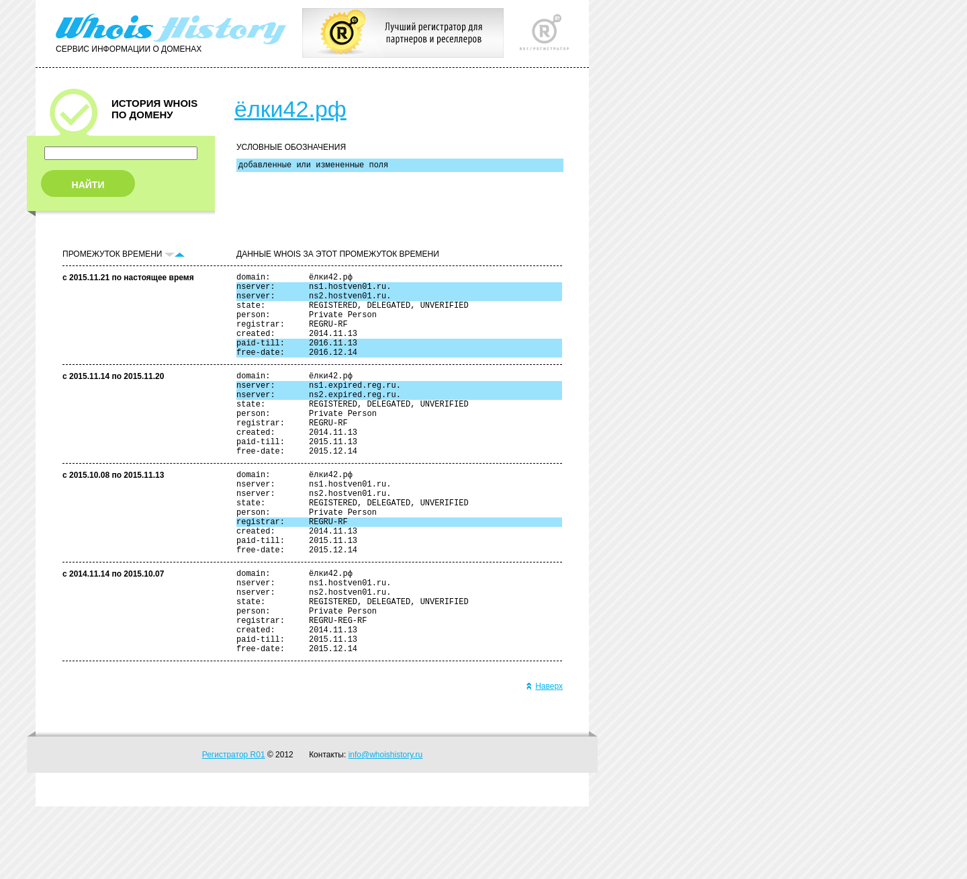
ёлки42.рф (290, 109)
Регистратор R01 (233, 827)
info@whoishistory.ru (386, 827)
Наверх (544, 758)
